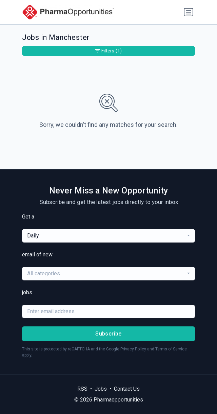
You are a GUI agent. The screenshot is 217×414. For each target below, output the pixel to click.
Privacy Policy (133, 349)
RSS (82, 389)
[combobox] (108, 236)
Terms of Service (171, 349)
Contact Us (127, 389)
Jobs (101, 389)
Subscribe (108, 333)
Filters (108, 50)
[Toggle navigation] (188, 12)
